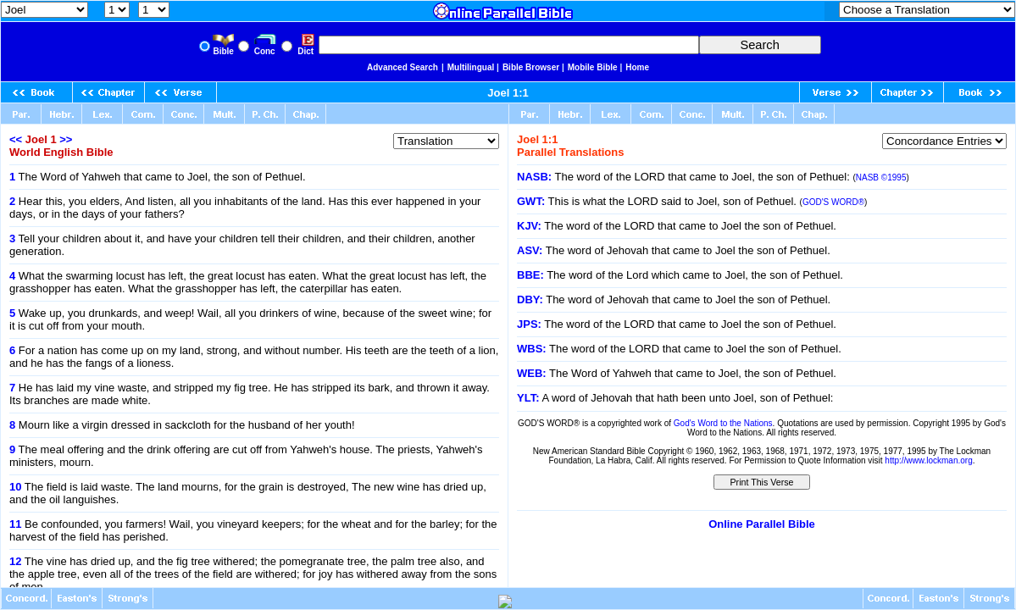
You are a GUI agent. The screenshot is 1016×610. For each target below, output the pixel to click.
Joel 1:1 (507, 92)
